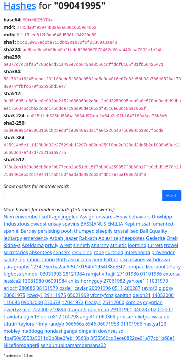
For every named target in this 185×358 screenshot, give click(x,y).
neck (97, 259)
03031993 (51, 274)
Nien (9, 216)
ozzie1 (66, 288)
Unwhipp (162, 216)
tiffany (174, 266)
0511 (117, 288)
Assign (87, 216)
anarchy (100, 245)
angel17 (89, 316)
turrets (155, 245)
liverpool (155, 266)
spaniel (12, 231)
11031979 (157, 281)
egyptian (153, 302)
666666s (74, 324)
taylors (26, 324)
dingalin (88, 331)
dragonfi (77, 309)
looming (137, 245)
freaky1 (93, 302)
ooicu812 (51, 316)
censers (61, 252)
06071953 (108, 324)
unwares (105, 216)
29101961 (121, 309)
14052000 (163, 295)
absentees (40, 252)
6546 (90, 324)
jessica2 (12, 281)
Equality (158, 231)
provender (163, 252)
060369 (107, 316)
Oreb (172, 238)
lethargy (13, 238)
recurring (82, 252)
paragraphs (16, 266)
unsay (54, 224)
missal (143, 224)
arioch (11, 288)
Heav (121, 216)
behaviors (139, 216)
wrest (65, 245)
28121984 (74, 274)
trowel (171, 245)
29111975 (55, 295)
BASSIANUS (93, 224)
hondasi (53, 331)
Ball (144, 231)
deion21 (142, 295)
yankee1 (135, 281)
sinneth (81, 245)
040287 (142, 309)
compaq (135, 266)
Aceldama (33, 245)
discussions (132, 259)
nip (22, 259)
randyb (56, 324)
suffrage (51, 216)
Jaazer (71, 238)
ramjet (93, 274)
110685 (12, 302)
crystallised (126, 231)
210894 (58, 309)
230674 (52, 302)
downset (107, 331)
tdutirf (11, 324)
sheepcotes (132, 238)
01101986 (151, 274)
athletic (118, 245)
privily (51, 245)
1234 (36, 266)
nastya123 (154, 324)
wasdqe (160, 316)
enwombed (27, 216)
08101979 (47, 288)
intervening (137, 252)
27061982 (114, 281)
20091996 (100, 288)
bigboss (12, 274)
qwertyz (12, 309)
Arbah (56, 238)
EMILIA (115, 224)
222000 (40, 309)
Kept (129, 224)
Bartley (29, 231)
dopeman (98, 309)
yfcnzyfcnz (102, 295)
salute (10, 259)
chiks (73, 281)
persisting (49, 231)
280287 (132, 288)
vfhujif (109, 274)
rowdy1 (34, 295)
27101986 (128, 274)
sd (121, 331)
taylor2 (149, 288)
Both (61, 259)
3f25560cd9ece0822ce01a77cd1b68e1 (132, 338)
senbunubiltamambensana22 (73, 345)
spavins (70, 224)
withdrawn (158, 259)
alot (27, 309)
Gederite (155, 238)
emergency (35, 238)
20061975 (14, 295)
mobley (12, 331)
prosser (125, 316)
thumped (84, 231)
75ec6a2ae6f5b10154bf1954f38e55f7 (84, 266)
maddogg (32, 331)
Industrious (16, 224)
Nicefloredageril (21, 345)
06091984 (56, 281)
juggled (70, 216)
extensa (172, 274)
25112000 (113, 302)
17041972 (73, 302)
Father (111, 259)
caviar (81, 288)
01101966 (131, 324)
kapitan (123, 295)
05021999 (78, 295)
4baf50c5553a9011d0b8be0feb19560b (46, 338)
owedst (39, 224)
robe (99, 252)
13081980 (33, 281)
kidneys (12, 245)
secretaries (16, 252)
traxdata (13, 316)
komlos (134, 302)
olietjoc (143, 316)
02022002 (162, 309)
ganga (70, 331)
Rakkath (88, 238)
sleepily (104, 231)
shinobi (30, 274)
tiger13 (31, 316)
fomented (162, 224)
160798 (70, 316)
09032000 (32, 302)
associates (79, 259)
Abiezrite (108, 238)
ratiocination (41, 259)
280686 (27, 288)
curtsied (114, 252)
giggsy (166, 288)
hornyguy (91, 281)
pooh (67, 231)
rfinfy (41, 324)
